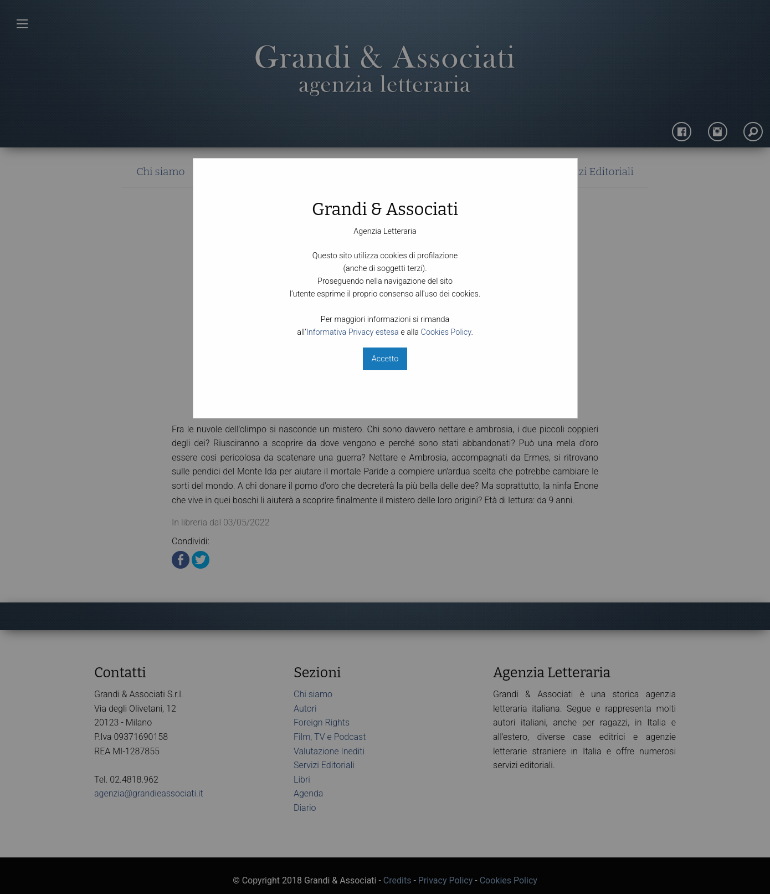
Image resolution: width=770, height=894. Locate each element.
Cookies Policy (446, 332)
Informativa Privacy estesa (352, 332)
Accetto (385, 359)
